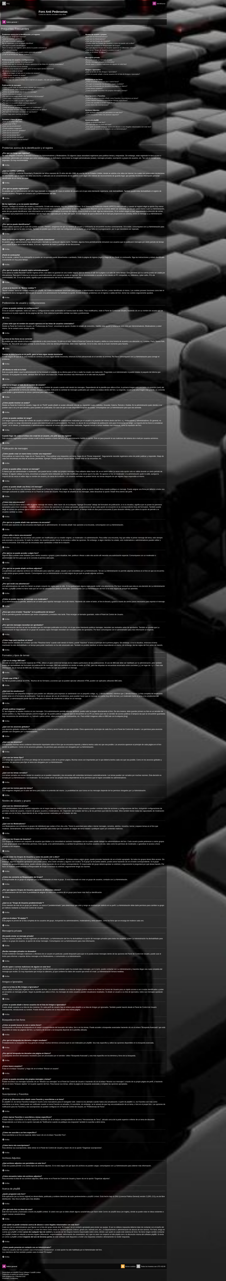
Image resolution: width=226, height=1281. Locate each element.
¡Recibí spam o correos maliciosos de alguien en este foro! (106, 64)
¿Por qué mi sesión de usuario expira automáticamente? (22, 52)
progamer (9, 1276)
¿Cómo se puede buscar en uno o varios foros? (102, 82)
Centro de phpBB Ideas (112, 1212)
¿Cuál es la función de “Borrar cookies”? (16, 54)
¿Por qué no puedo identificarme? (14, 45)
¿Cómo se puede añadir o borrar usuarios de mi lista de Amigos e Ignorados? (112, 74)
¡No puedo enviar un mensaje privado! (98, 60)
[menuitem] (6, 4)
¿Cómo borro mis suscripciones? (97, 105)
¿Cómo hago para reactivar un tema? (15, 114)
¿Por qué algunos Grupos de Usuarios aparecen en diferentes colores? (110, 48)
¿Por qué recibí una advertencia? (14, 105)
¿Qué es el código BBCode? (12, 121)
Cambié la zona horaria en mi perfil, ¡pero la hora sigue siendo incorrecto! (28, 69)
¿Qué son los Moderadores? (95, 39)
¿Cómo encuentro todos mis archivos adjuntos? (102, 115)
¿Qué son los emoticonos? (11, 126)
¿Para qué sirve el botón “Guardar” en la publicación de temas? (24, 109)
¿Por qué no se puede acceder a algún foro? (18, 101)
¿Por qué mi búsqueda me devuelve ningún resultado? (104, 84)
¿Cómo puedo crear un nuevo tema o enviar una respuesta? (23, 87)
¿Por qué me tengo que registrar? (14, 37)
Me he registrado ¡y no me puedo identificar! (17, 43)
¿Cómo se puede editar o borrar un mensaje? (18, 89)
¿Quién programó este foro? (95, 122)
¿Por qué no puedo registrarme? (13, 41)
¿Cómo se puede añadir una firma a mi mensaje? (19, 92)
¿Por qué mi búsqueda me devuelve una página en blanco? (106, 86)
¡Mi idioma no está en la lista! (12, 71)
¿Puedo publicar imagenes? (12, 128)
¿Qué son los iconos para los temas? (15, 139)
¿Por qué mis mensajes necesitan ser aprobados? (19, 112)
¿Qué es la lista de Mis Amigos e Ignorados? (101, 72)
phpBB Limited (93, 1196)
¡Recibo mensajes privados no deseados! (99, 62)
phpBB (101, 375)
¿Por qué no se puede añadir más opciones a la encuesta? (23, 96)
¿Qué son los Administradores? (96, 37)
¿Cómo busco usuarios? (93, 88)
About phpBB (20, 1199)
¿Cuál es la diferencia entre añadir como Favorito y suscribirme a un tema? (111, 98)
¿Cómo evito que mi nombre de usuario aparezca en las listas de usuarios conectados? (33, 64)
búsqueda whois (25, 1230)
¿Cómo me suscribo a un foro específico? (100, 103)
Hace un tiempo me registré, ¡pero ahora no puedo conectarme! (24, 48)
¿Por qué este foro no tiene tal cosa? (98, 124)
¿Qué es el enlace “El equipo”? (96, 52)
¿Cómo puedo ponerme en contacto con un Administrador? (106, 129)
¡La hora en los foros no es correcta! (15, 66)
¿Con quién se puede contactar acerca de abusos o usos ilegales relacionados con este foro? (118, 127)
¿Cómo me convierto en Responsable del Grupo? (102, 45)
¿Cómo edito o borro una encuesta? (15, 98)
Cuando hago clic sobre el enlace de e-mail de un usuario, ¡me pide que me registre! (32, 80)
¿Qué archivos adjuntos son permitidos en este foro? (104, 112)
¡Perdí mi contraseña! (9, 50)
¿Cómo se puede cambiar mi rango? (15, 77)
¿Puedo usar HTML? (9, 124)
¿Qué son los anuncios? (10, 133)
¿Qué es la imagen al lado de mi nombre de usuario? (20, 73)
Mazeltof (19, 1276)
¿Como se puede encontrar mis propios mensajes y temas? (106, 90)
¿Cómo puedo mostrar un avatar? (14, 75)
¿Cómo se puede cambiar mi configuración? (17, 62)
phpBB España (24, 1274)
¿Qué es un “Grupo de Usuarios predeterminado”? (103, 50)
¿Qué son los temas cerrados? (13, 137)
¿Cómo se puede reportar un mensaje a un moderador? (22, 107)
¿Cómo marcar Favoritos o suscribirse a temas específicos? (106, 100)
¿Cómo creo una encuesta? (12, 94)
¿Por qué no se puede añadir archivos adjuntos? (19, 103)
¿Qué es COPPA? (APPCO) (12, 39)
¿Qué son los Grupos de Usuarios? (97, 41)
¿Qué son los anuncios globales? (14, 130)
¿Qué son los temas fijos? (11, 135)
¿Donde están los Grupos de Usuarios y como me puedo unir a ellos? (109, 43)
